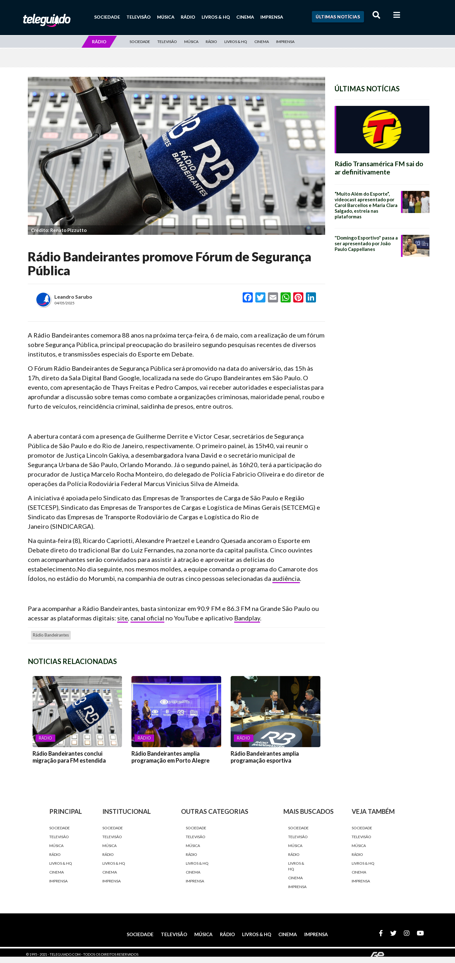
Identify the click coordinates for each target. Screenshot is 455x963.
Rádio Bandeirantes (51, 634)
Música (165, 17)
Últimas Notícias (338, 16)
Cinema (245, 17)
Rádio (188, 17)
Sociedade (107, 17)
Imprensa (271, 17)
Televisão (138, 17)
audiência (286, 578)
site (122, 618)
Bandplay (247, 618)
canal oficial (147, 618)
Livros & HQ (216, 17)
